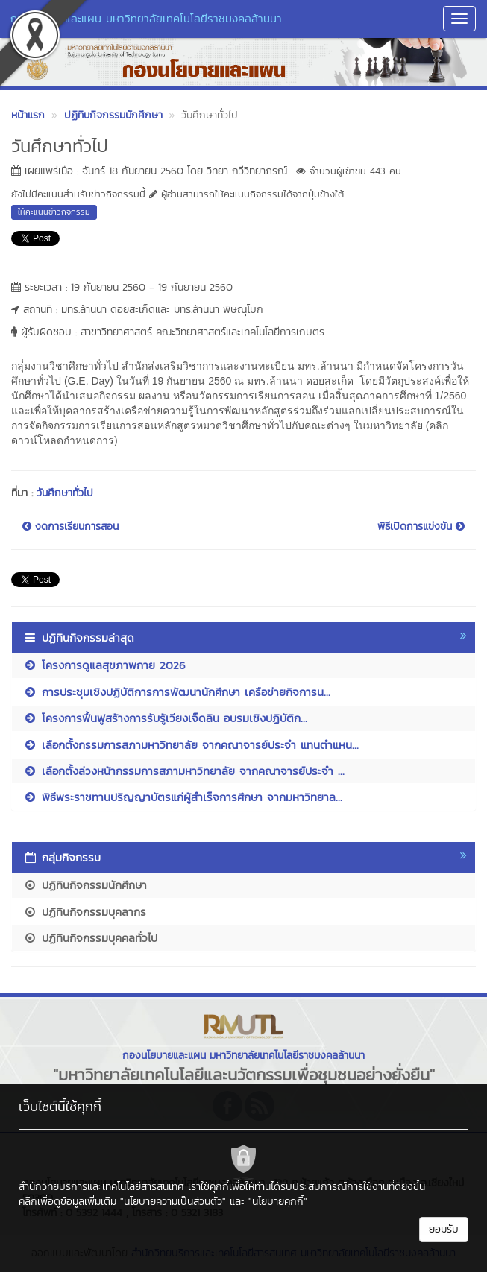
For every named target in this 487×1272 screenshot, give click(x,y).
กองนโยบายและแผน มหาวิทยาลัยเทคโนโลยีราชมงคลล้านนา (146, 18)
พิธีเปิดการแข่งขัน (421, 526)
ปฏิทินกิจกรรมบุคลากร (84, 911)
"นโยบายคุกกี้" (277, 1201)
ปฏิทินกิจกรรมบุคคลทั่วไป (90, 937)
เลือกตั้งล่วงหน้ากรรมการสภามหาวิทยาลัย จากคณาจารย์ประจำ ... (184, 770)
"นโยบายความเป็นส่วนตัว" (173, 1201)
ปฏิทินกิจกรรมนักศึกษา (85, 884)
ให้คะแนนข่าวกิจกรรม (54, 212)
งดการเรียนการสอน (70, 526)
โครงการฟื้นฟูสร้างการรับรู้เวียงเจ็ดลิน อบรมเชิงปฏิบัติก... (165, 718)
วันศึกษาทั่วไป (65, 493)
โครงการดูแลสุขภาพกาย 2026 (104, 665)
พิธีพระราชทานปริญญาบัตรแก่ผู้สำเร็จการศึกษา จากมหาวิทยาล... (182, 797)
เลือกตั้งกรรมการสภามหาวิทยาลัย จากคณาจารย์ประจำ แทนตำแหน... (191, 744)
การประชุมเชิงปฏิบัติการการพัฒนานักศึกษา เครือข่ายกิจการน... (176, 691)
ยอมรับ (444, 1229)
